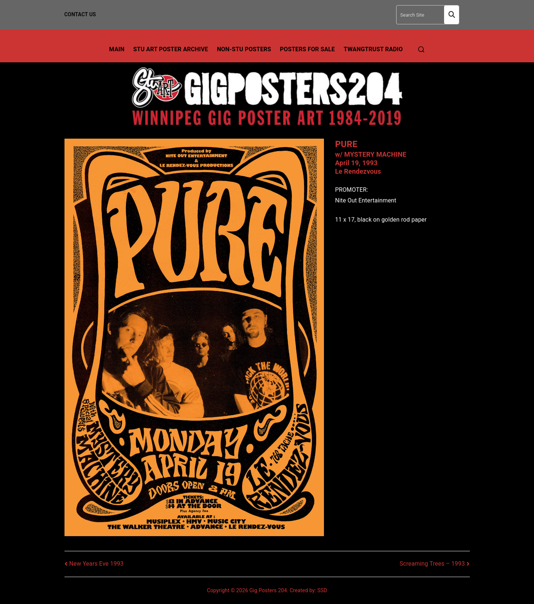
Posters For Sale (307, 49)
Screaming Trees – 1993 (432, 563)
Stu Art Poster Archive (170, 49)
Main (117, 49)
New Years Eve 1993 (96, 563)
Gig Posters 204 (268, 590)
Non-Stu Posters (244, 49)
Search (451, 15)
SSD (322, 590)
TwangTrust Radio (373, 49)
